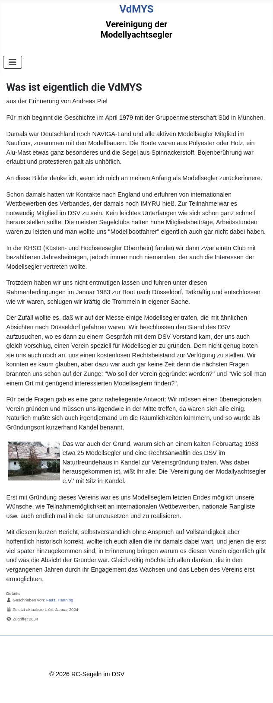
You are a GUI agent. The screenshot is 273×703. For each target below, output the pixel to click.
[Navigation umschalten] (12, 62)
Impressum (64, 657)
